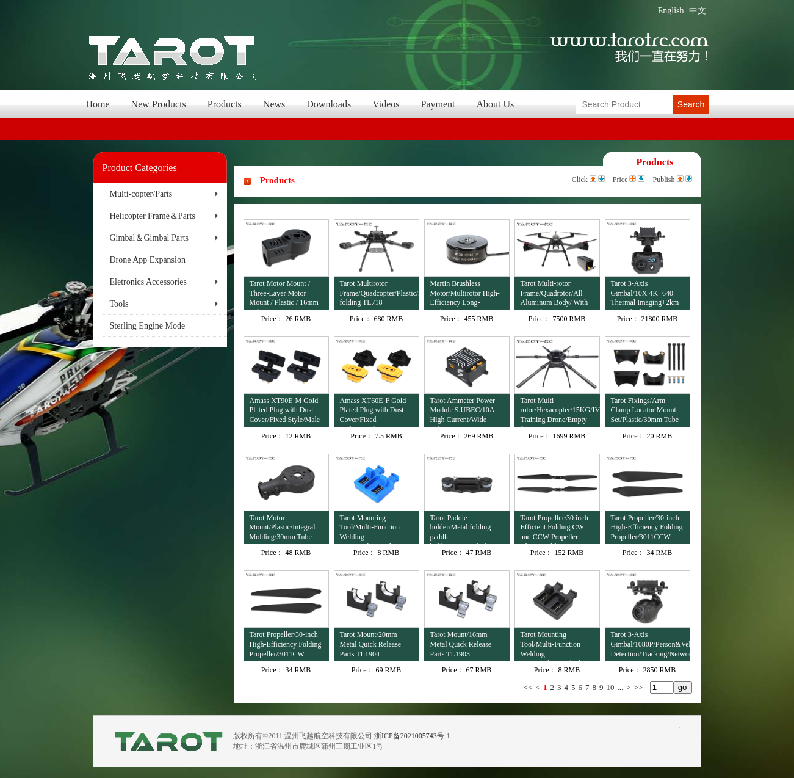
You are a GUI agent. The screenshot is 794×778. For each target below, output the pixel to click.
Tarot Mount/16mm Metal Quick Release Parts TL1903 (461, 644)
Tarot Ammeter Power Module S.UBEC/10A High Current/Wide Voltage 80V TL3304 (462, 411)
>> (638, 687)
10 (610, 687)
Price (620, 179)
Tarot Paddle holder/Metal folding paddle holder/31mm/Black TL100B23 (460, 529)
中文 (697, 10)
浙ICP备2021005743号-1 (412, 736)
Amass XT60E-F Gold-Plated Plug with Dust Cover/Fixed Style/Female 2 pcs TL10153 (374, 411)
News (274, 104)
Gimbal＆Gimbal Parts (149, 237)
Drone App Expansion (148, 259)
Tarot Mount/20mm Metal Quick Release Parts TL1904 (371, 644)
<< (528, 687)
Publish (663, 179)
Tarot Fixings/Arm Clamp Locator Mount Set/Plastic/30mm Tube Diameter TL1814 (645, 411)
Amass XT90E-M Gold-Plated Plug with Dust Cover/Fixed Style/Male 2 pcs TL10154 (285, 411)
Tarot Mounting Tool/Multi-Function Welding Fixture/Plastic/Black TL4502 (551, 645)
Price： (272, 318)
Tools (119, 303)
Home (98, 104)
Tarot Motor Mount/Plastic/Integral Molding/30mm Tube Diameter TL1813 (283, 529)
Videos (385, 104)
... (620, 687)
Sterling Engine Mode (148, 325)
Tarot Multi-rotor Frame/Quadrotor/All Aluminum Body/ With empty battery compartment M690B (554, 294)
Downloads (328, 104)
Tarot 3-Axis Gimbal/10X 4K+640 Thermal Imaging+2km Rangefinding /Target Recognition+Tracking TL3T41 (645, 294)
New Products (158, 104)
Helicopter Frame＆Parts (152, 215)
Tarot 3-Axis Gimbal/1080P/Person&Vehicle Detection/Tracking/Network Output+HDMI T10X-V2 (650, 645)
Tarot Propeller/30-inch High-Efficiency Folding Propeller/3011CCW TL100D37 (647, 529)
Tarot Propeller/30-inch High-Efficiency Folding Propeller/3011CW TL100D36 (286, 645)
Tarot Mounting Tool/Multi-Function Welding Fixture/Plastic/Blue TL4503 (370, 529)
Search (690, 104)
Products (225, 104)
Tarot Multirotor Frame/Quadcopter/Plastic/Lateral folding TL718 (379, 293)
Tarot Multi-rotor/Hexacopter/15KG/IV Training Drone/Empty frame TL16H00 (560, 411)
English (671, 10)
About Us (495, 104)
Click (580, 179)
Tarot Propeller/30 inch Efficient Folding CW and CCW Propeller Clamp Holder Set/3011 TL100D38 (555, 529)
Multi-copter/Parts (141, 193)
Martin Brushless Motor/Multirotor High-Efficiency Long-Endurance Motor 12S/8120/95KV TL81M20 (465, 294)
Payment (438, 104)
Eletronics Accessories (148, 281)
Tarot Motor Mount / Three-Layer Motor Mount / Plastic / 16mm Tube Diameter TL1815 (284, 294)
